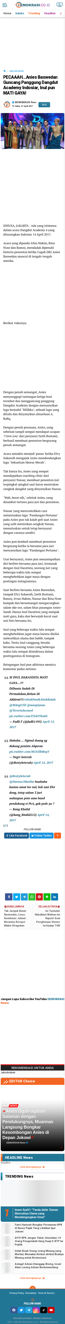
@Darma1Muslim (21, 782)
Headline (50, 13)
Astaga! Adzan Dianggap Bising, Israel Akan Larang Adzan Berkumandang (38, 1265)
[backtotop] (32, 1289)
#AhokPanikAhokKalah (39, 699)
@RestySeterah (20, 776)
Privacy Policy (17, 1293)
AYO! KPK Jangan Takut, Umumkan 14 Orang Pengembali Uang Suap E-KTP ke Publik (39, 1241)
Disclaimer (31, 1293)
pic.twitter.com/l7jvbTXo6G (28, 716)
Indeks (19, 13)
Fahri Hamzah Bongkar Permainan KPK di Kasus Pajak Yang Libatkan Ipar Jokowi (38, 1228)
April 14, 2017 (43, 763)
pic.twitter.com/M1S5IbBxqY (29, 752)
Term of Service (46, 1293)
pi (5, 825)
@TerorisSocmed (21, 710)
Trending (34, 13)
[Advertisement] (33, 39)
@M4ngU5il (17, 705)
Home (7, 13)
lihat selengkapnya (32, 1167)
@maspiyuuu (36, 705)
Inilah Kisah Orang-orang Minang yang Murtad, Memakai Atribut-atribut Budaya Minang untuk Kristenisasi (39, 1254)
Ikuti (44, 104)
